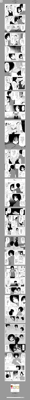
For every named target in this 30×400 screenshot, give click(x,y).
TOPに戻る (15, 0)
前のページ (13, 1)
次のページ (16, 1)
